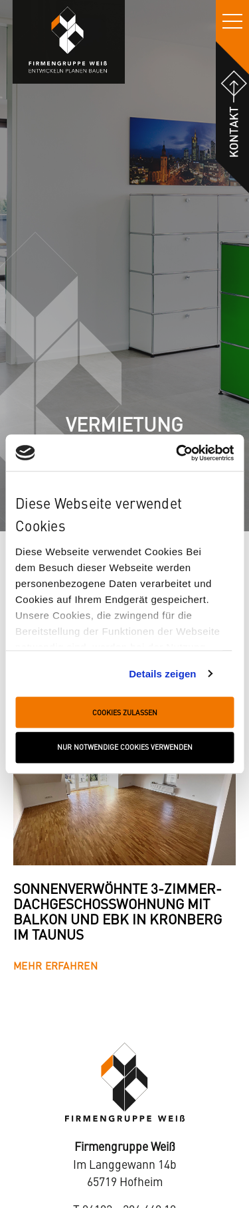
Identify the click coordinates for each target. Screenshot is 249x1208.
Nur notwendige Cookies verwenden (125, 747)
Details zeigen (162, 673)
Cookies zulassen (124, 712)
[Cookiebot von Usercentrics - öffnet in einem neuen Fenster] (177, 453)
